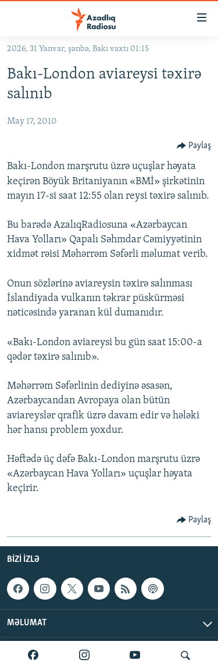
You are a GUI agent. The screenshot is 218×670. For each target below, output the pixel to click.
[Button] (194, 145)
